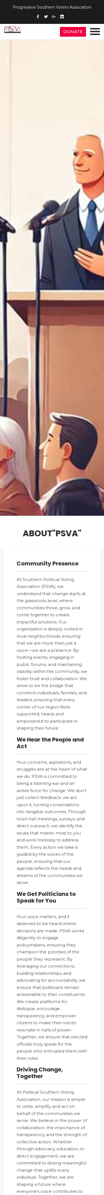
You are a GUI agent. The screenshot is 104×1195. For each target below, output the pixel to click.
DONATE (73, 31)
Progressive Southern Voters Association (52, 7)
